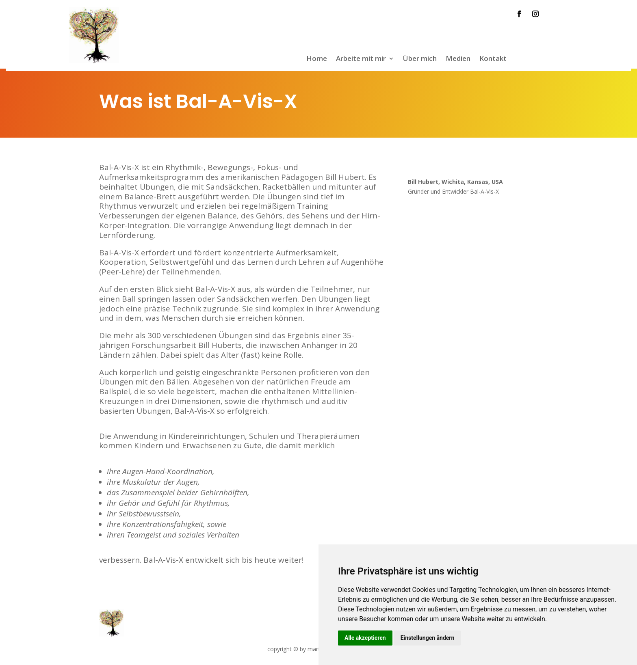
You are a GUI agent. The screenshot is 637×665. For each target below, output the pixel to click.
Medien (458, 59)
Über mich (420, 59)
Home (316, 59)
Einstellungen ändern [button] (428, 638)
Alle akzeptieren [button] (365, 638)
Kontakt (493, 59)
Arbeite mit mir (361, 59)
